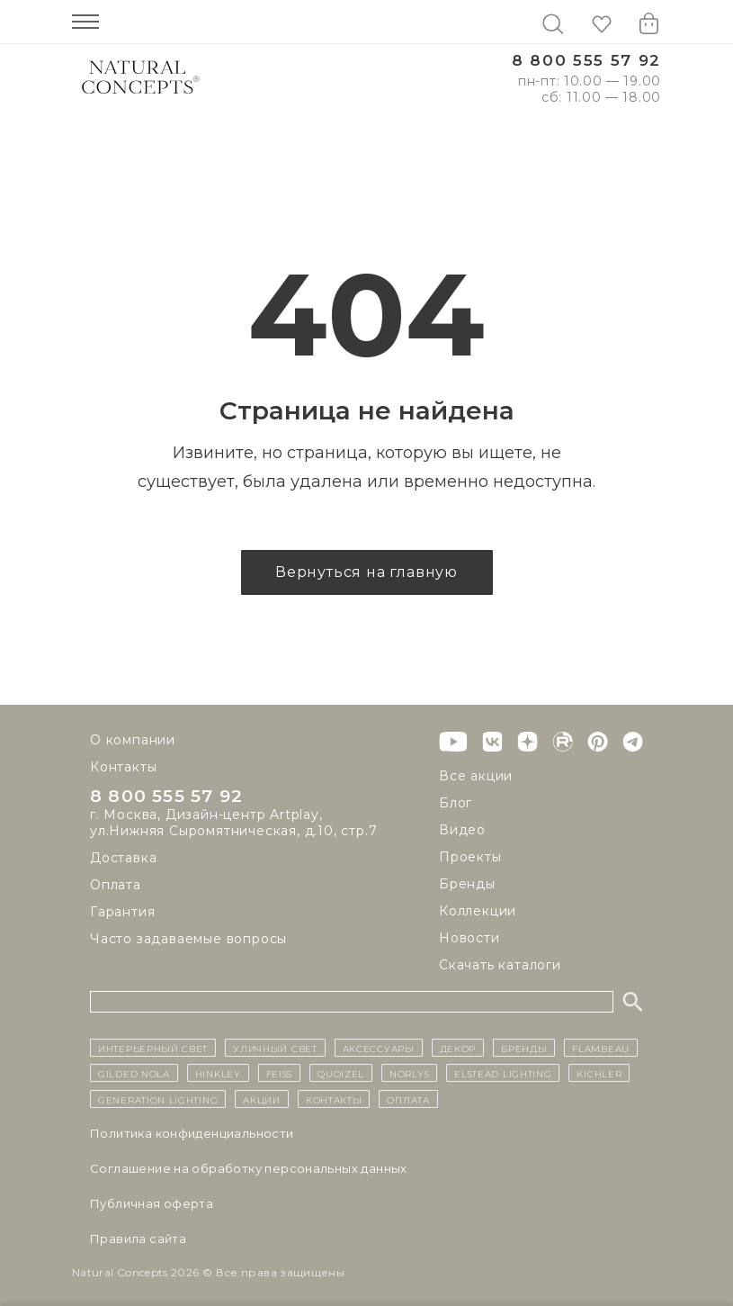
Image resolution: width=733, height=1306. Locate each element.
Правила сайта (138, 1238)
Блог (455, 803)
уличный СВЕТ (275, 1048)
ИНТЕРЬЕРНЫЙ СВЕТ (153, 1048)
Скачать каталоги (500, 965)
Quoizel (340, 1073)
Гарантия (122, 913)
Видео (462, 830)
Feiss (279, 1073)
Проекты (470, 857)
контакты (334, 1099)
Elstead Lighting (502, 1073)
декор (458, 1048)
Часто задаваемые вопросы (188, 940)
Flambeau (601, 1048)
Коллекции (477, 911)
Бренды (467, 884)
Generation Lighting (158, 1099)
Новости (469, 938)
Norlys (409, 1073)
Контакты (123, 767)
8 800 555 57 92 (586, 60)
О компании (132, 740)
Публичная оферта (151, 1203)
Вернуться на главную (366, 572)
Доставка (123, 859)
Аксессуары (379, 1048)
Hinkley (218, 1073)
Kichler (599, 1073)
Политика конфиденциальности (192, 1133)
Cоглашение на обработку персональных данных (248, 1168)
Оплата (115, 886)
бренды (524, 1048)
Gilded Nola (134, 1073)
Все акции (476, 776)
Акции (262, 1099)
